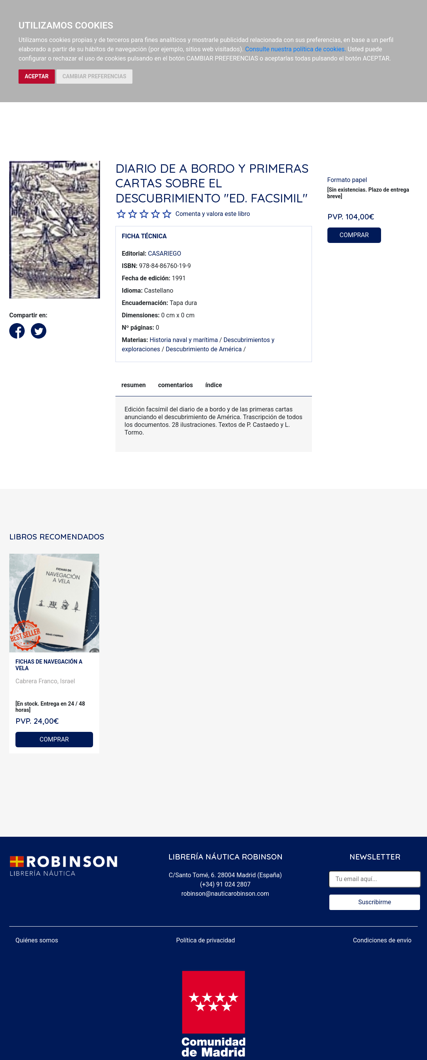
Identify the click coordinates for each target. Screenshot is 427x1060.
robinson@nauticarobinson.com (225, 893)
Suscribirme (374, 902)
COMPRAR (354, 235)
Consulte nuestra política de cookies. (295, 49)
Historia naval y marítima (183, 340)
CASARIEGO (164, 253)
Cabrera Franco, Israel (45, 681)
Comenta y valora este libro (213, 213)
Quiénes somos (36, 940)
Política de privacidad (205, 940)
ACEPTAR (37, 76)
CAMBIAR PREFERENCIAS (94, 76)
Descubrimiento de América (204, 349)
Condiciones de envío (382, 940)
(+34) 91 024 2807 (225, 884)
